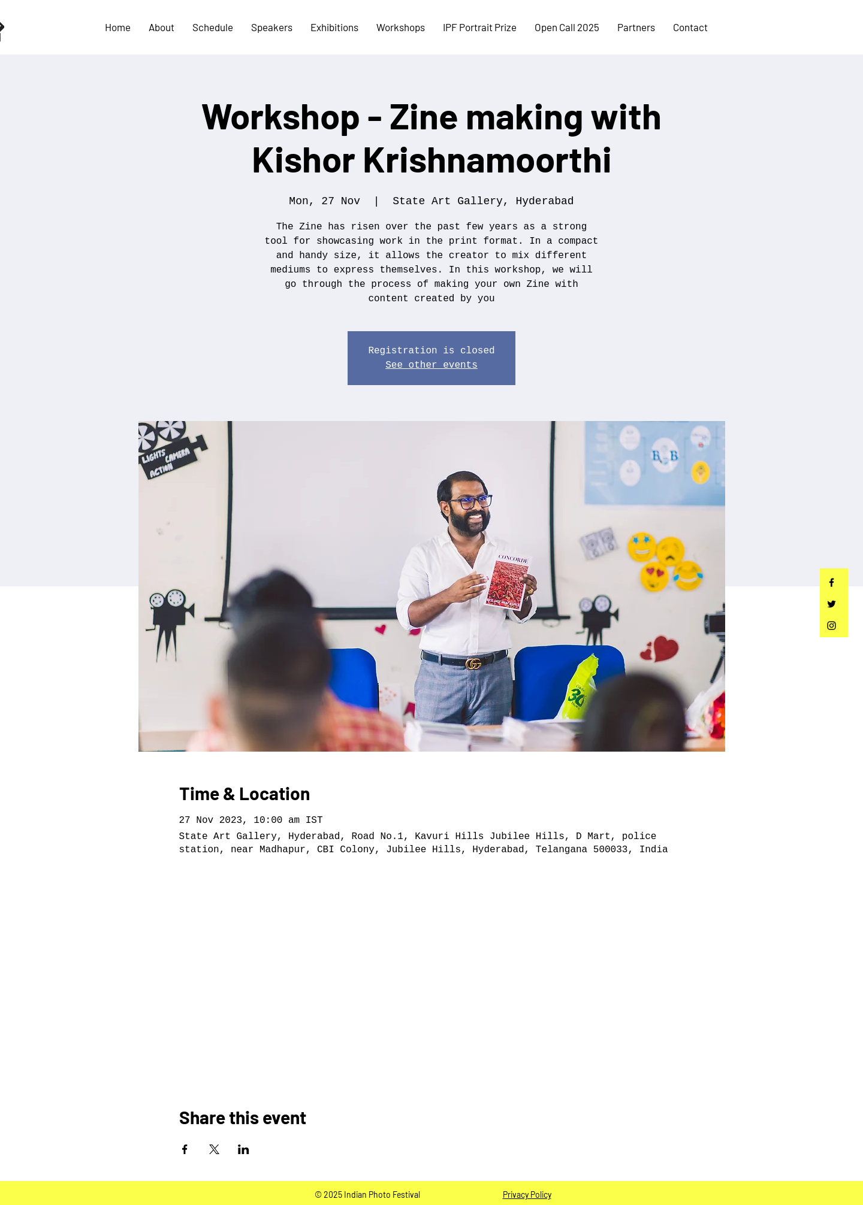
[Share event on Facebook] (185, 1149)
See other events (431, 365)
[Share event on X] (214, 1149)
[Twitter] (831, 604)
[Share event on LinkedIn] (243, 1149)
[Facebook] (831, 582)
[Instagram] (831, 625)
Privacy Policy (527, 1194)
